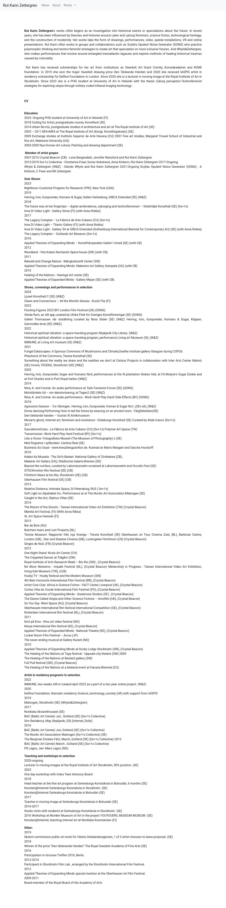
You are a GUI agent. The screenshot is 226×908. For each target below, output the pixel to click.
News (45, 5)
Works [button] (69, 5)
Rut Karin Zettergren (20, 5)
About (56, 5)
